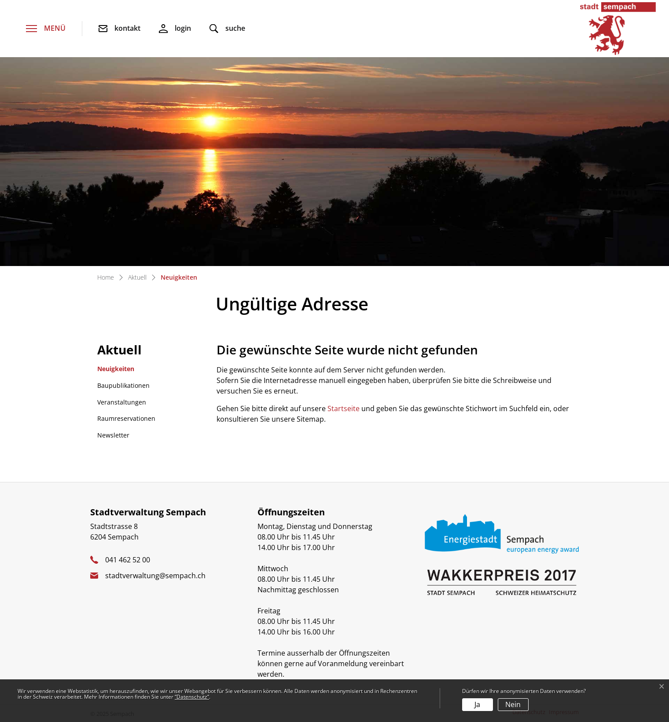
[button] (227, 28)
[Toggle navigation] (46, 28)
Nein (513, 704)
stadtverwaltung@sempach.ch (155, 575)
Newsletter (113, 435)
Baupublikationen (123, 385)
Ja (477, 704)
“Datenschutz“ (192, 696)
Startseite (343, 408)
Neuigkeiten (120, 371)
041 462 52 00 (127, 560)
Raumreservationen (126, 418)
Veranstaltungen (121, 402)
